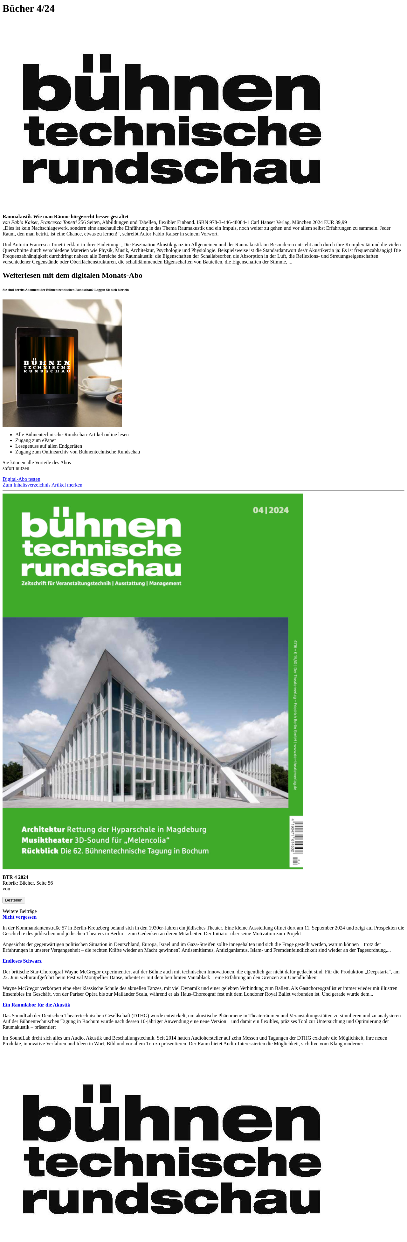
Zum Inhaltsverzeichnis (27, 485)
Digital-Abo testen (21, 479)
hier (120, 289)
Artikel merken (67, 485)
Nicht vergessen (20, 917)
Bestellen (14, 900)
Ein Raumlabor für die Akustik (36, 1004)
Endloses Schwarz (22, 961)
